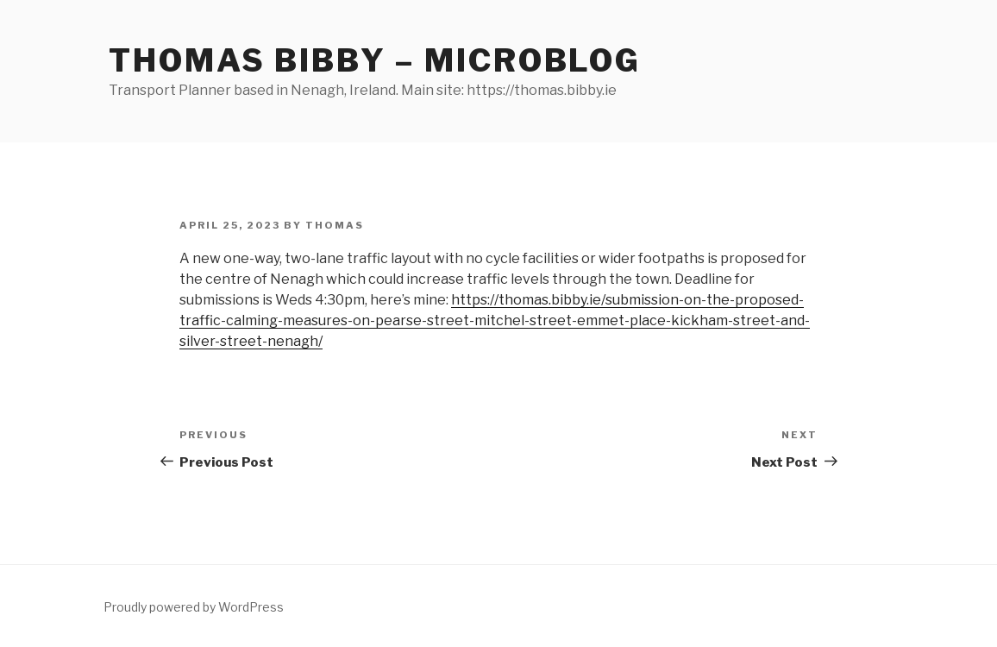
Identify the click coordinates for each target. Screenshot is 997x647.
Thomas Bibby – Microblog (375, 60)
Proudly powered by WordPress (193, 607)
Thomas (334, 225)
